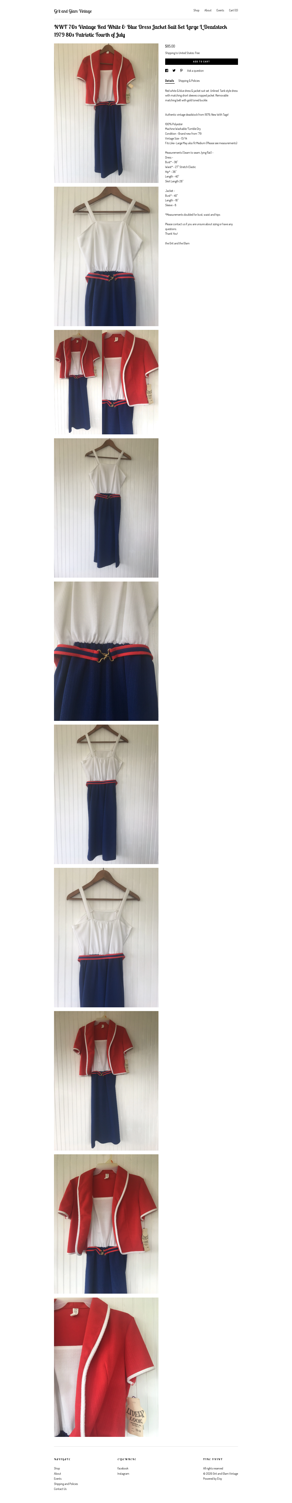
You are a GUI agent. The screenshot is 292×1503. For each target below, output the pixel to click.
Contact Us (60, 1489)
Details (170, 81)
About (208, 10)
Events (220, 10)
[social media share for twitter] (174, 70)
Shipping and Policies (66, 1484)
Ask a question (195, 70)
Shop (196, 10)
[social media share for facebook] (167, 70)
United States (186, 53)
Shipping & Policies (189, 81)
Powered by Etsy (212, 1478)
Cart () (233, 10)
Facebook (123, 1468)
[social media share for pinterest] (181, 70)
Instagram (123, 1473)
